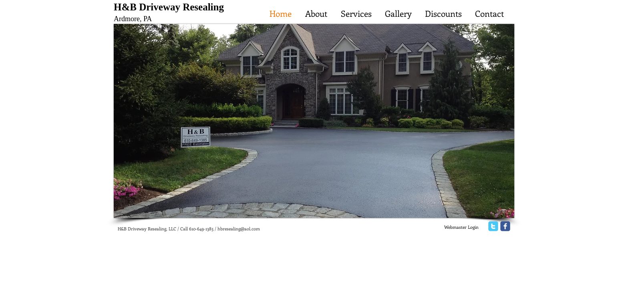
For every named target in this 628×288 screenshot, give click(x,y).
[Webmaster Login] (461, 227)
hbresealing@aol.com (238, 229)
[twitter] (493, 226)
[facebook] (505, 226)
